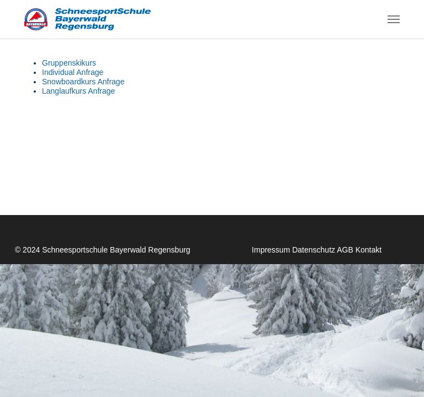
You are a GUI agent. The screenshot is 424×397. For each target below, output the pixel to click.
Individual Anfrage (72, 72)
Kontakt (368, 249)
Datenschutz (313, 249)
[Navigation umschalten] (394, 19)
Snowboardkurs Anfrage (83, 81)
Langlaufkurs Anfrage (78, 91)
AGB (345, 249)
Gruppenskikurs (69, 62)
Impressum (271, 249)
